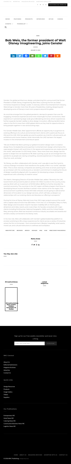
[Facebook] (26, 55)
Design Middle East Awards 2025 (57, 4)
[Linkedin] (13, 55)
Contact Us (7, 1)
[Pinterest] (51, 55)
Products (6, 389)
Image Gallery (8, 392)
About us (23, 455)
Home (16, 455)
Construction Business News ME (14, 423)
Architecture (10, 230)
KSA (41, 230)
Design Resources (9, 386)
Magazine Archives (28, 1)
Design (28, 230)
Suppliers (7, 397)
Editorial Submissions (10, 365)
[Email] (32, 55)
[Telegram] (45, 55)
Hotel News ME (9, 418)
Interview (41, 19)
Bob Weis (20, 230)
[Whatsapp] (39, 55)
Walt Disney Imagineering (58, 230)
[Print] (57, 55)
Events (8, 24)
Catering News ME (10, 421)
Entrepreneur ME (9, 415)
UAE (46, 230)
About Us (7, 362)
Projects (29, 19)
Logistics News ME (10, 426)
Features (17, 19)
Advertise (16, 1)
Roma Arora (35, 239)
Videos (60, 19)
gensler (34, 230)
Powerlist (21, 24)
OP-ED (51, 19)
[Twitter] (20, 55)
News (7, 19)
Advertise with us (50, 455)
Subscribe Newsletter (43, 1)
